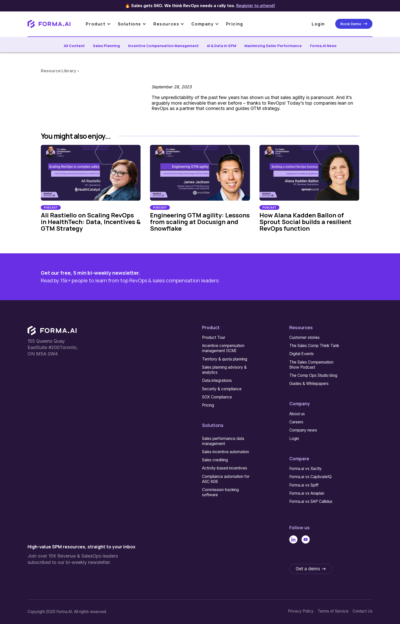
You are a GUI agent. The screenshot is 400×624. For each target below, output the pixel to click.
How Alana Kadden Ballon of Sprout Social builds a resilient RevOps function (305, 222)
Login (318, 24)
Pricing (234, 24)
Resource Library (59, 71)
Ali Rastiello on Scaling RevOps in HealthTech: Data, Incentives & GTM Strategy (91, 222)
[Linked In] (293, 539)
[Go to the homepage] (52, 330)
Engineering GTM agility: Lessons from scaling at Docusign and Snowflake (200, 222)
